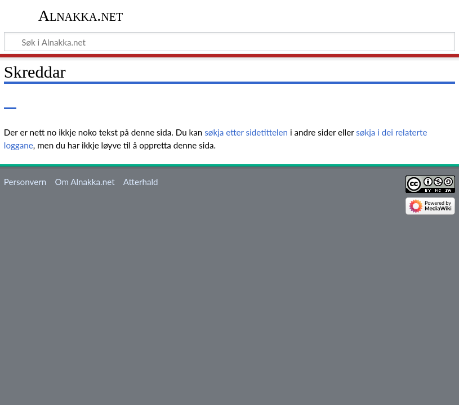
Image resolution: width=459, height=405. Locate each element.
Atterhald (140, 182)
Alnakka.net (80, 15)
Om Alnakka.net (84, 182)
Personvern (25, 182)
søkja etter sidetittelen (246, 132)
